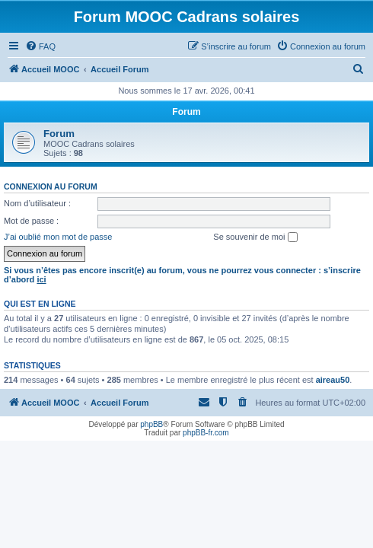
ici (41, 279)
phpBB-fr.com (206, 433)
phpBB (151, 424)
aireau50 (333, 379)
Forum (59, 133)
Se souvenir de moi (255, 237)
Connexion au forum (50, 186)
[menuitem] (40, 46)
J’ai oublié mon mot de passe (58, 236)
